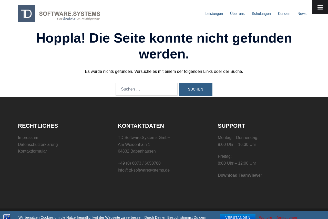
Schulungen (261, 14)
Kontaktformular (32, 151)
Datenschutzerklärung (38, 144)
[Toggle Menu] (320, 7)
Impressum (28, 137)
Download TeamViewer (240, 175)
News (302, 14)
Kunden (284, 14)
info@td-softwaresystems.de (144, 170)
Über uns (237, 14)
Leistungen (214, 14)
